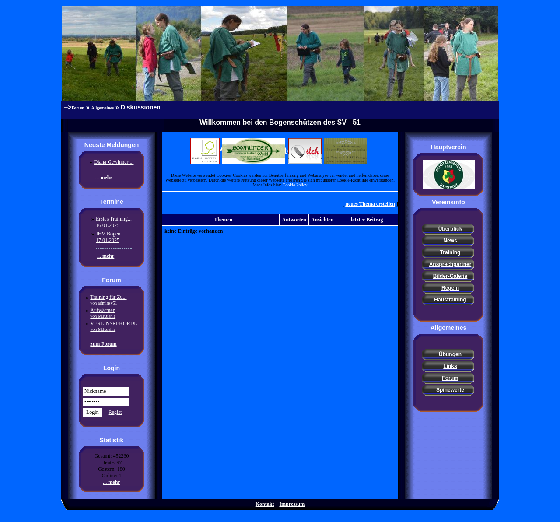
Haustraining (450, 300)
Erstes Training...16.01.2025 (114, 222)
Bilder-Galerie (450, 276)
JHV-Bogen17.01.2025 (108, 237)
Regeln (450, 288)
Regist (115, 412)
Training (450, 252)
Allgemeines (102, 107)
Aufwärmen (103, 313)
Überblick (450, 229)
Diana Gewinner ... (114, 162)
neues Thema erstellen (370, 204)
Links (450, 366)
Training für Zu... (108, 299)
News (450, 241)
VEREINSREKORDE (113, 326)
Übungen (450, 354)
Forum (78, 107)
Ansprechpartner (450, 264)
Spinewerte (450, 390)
